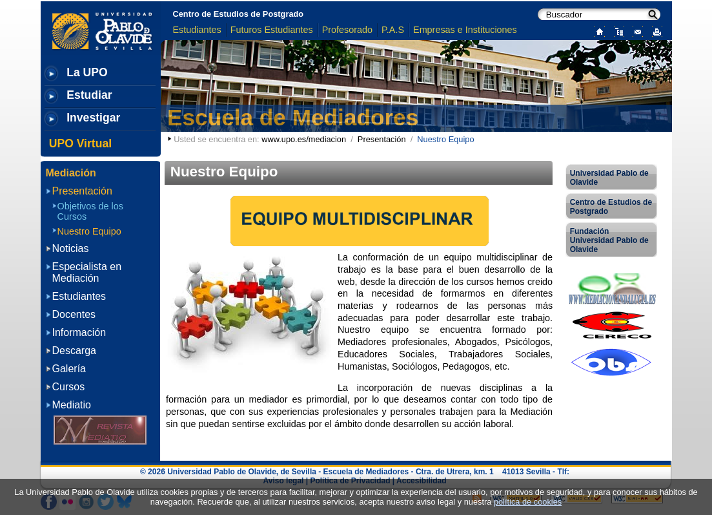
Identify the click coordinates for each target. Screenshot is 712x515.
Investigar (93, 117)
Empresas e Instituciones (465, 30)
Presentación (382, 139)
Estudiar (89, 95)
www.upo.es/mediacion (303, 139)
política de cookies (528, 502)
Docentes (74, 314)
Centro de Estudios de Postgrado (238, 14)
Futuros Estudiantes (271, 30)
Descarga (74, 350)
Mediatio (71, 404)
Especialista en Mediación (87, 272)
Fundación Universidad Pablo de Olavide (609, 240)
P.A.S (392, 30)
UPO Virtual (80, 143)
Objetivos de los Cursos (90, 211)
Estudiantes (197, 30)
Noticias (70, 248)
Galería (69, 368)
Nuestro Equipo (89, 231)
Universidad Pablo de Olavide (609, 178)
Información (79, 332)
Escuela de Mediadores (292, 117)
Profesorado (347, 30)
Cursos (68, 386)
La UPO (87, 72)
